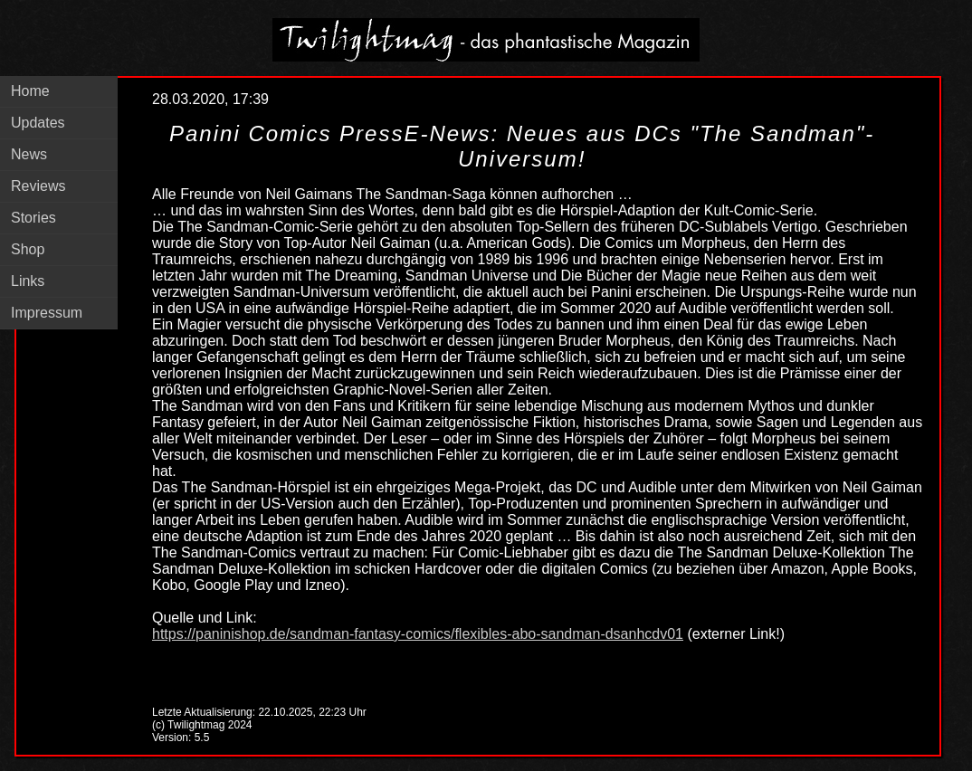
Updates (38, 122)
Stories (33, 217)
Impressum (46, 312)
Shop (27, 249)
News (29, 154)
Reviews (38, 186)
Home (30, 91)
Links (27, 281)
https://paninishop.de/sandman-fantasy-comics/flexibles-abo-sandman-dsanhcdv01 (417, 634)
